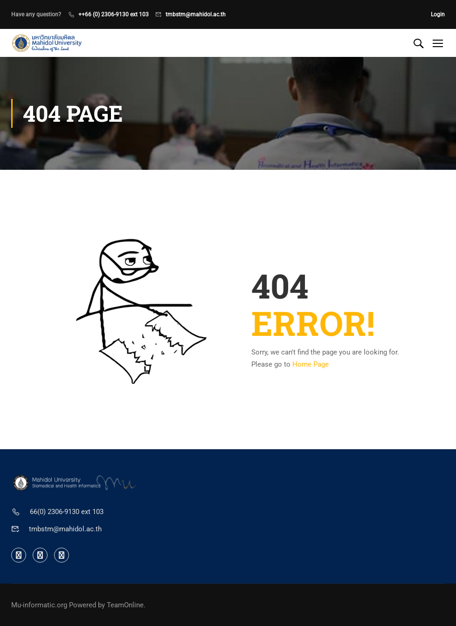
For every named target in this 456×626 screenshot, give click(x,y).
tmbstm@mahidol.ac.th (196, 14)
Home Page (310, 364)
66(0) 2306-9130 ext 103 (67, 512)
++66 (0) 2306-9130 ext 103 (113, 14)
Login (438, 14)
